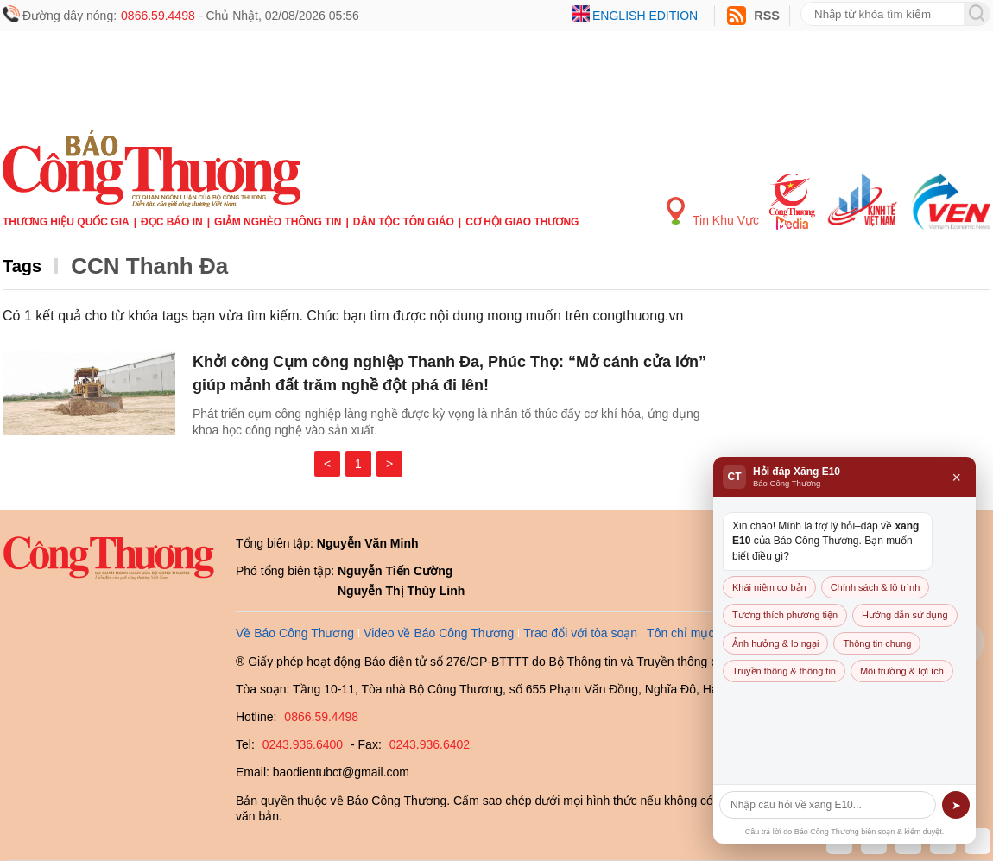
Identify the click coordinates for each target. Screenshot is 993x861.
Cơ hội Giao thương (522, 222)
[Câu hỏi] (827, 805)
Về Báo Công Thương (295, 633)
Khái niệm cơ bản (769, 587)
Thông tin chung (877, 643)
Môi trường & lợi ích (902, 671)
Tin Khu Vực (713, 212)
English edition (645, 15)
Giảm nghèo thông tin (277, 222)
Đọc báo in (172, 222)
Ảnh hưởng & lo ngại (775, 643)
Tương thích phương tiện (785, 615)
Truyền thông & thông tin (784, 671)
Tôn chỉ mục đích (694, 633)
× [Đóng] (956, 477)
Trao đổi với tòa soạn (580, 633)
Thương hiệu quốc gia (66, 222)
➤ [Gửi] (956, 805)
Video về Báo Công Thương (439, 633)
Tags (22, 265)
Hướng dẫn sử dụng (904, 615)
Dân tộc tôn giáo (403, 222)
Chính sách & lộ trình (875, 587)
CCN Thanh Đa (149, 266)
